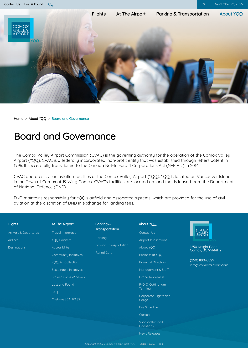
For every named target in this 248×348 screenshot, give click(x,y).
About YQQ (231, 14)
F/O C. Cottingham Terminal (152, 286)
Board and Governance (70, 118)
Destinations (16, 247)
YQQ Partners (61, 240)
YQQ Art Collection (65, 262)
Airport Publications (153, 240)
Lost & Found (33, 4)
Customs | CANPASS (66, 299)
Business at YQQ (150, 255)
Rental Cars (104, 253)
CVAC (152, 343)
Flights (99, 14)
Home (18, 118)
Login (143, 343)
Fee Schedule (148, 307)
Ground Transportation (112, 245)
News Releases (149, 333)
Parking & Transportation (182, 14)
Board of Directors (152, 262)
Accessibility (60, 247)
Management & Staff (154, 270)
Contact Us (12, 4)
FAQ (55, 292)
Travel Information (65, 233)
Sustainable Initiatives (67, 270)
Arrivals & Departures (23, 233)
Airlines (13, 240)
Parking (101, 238)
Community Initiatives (67, 255)
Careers (144, 315)
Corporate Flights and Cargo (154, 298)
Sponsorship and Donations (151, 324)
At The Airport (131, 14)
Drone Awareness (151, 277)
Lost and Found (63, 284)
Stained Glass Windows (68, 277)
